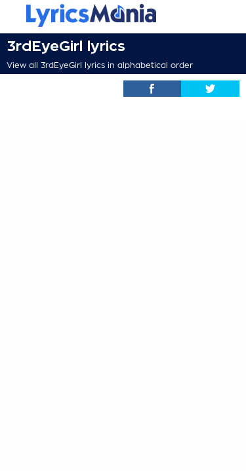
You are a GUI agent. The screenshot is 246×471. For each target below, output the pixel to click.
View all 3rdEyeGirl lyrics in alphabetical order (100, 65)
